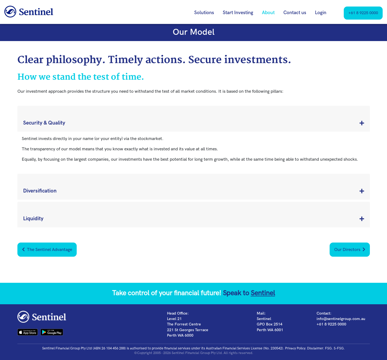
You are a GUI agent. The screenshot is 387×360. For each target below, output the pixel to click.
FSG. (329, 348)
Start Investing (238, 12)
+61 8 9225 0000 (363, 13)
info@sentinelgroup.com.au (341, 318)
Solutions (204, 12)
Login (320, 12)
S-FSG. (339, 348)
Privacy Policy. (295, 348)
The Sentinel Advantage (47, 249)
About (268, 12)
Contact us (294, 12)
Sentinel (253, 293)
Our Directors (349, 249)
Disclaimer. (315, 348)
